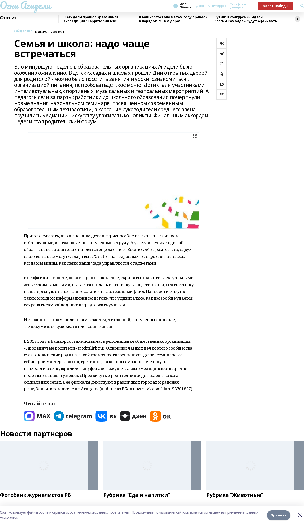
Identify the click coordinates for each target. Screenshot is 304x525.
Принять (278, 515)
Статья (8, 17)
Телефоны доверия (238, 6)
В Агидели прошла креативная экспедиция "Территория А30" (90, 19)
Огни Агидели (25, 5)
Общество (23, 31)
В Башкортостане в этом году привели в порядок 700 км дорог (173, 19)
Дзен (200, 5)
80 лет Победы (275, 5)
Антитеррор (217, 5)
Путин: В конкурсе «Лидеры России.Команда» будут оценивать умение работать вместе (245, 19)
